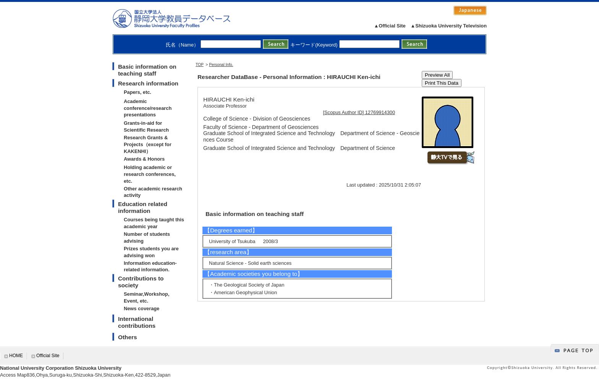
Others (127, 337)
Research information (148, 83)
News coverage (141, 308)
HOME (16, 355)
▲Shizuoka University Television (449, 26)
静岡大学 (179, 18)
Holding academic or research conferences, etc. (150, 174)
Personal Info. (221, 65)
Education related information (142, 207)
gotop (575, 349)
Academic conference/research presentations (148, 108)
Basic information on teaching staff (147, 70)
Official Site (47, 355)
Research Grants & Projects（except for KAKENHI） (148, 144)
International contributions (136, 322)
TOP (200, 65)
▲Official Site (390, 26)
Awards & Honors (144, 159)
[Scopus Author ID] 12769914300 (359, 112)
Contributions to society (141, 281)
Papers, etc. (137, 92)
